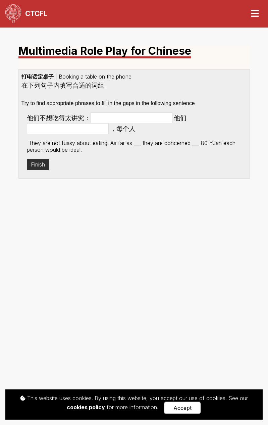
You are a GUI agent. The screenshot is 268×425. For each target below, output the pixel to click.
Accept (182, 408)
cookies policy (86, 407)
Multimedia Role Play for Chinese (104, 51)
